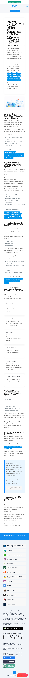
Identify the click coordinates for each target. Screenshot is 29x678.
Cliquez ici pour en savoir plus (14, 537)
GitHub (22, 638)
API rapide (9, 585)
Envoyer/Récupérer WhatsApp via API (15, 555)
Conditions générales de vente (9, 643)
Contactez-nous (6, 647)
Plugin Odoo (9, 581)
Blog (4, 653)
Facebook (17, 633)
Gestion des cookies (18, 644)
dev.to (5, 633)
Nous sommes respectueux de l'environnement (12, 652)
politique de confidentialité (8, 644)
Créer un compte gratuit (15, 2)
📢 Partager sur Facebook (9, 657)
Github (6, 653)
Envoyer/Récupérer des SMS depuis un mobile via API (15, 546)
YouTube (17, 638)
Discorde (11, 633)
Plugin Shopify (10, 563)
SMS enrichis (9, 550)
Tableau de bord (15, 10)
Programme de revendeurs (8, 648)
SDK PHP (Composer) (11, 590)
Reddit (20, 636)
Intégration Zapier (11, 572)
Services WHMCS (10, 599)
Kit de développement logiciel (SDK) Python (14, 577)
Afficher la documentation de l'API (14, 488)
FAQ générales (6, 650)
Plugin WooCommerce (12, 559)
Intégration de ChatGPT (12, 567)
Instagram (6, 636)
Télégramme (6, 638)
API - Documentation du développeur (10, 654)
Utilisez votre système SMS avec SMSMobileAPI (12, 655)
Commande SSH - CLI (11, 595)
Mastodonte (13, 636)
